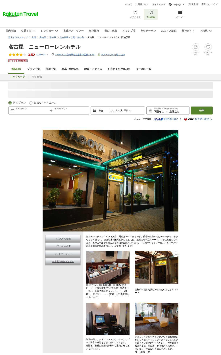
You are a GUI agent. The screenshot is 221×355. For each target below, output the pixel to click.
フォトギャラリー (63, 254)
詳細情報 (37, 77)
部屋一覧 (51, 69)
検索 (201, 110)
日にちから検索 (63, 238)
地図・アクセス (93, 69)
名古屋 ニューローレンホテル (44, 47)
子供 (126, 110)
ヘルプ (128, 4)
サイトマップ (158, 4)
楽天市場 (193, 4)
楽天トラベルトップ (18, 37)
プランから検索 (63, 246)
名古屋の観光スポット (63, 261)
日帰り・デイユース (45, 102)
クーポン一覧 (143, 69)
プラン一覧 (33, 69)
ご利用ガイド (142, 4)
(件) (42, 55)
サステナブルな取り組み (113, 54)
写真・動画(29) (70, 69)
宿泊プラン (19, 102)
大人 (118, 110)
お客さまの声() (119, 69)
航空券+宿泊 (165, 119)
